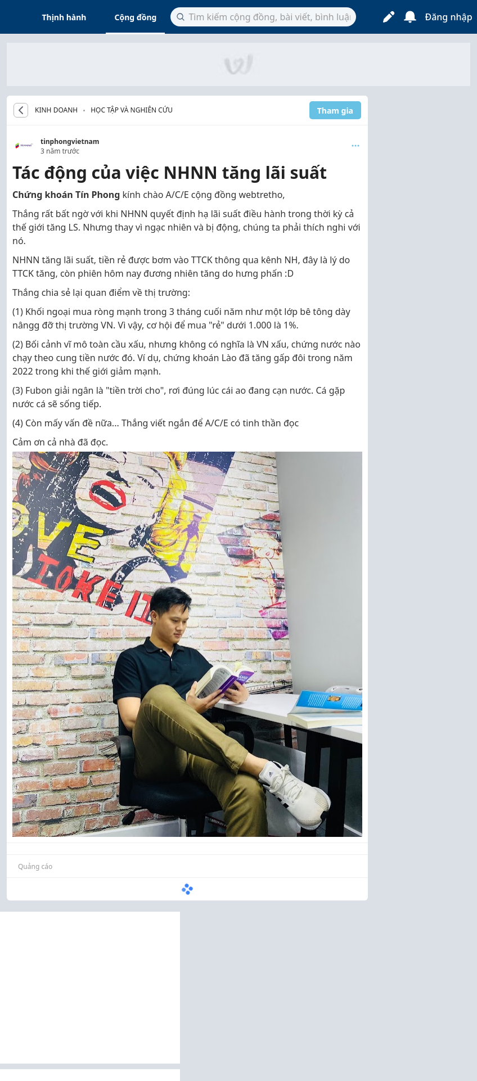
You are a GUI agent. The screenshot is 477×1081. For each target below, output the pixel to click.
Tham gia (335, 110)
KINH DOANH (56, 110)
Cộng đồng (135, 17)
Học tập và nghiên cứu (132, 110)
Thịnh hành (64, 17)
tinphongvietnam (69, 141)
